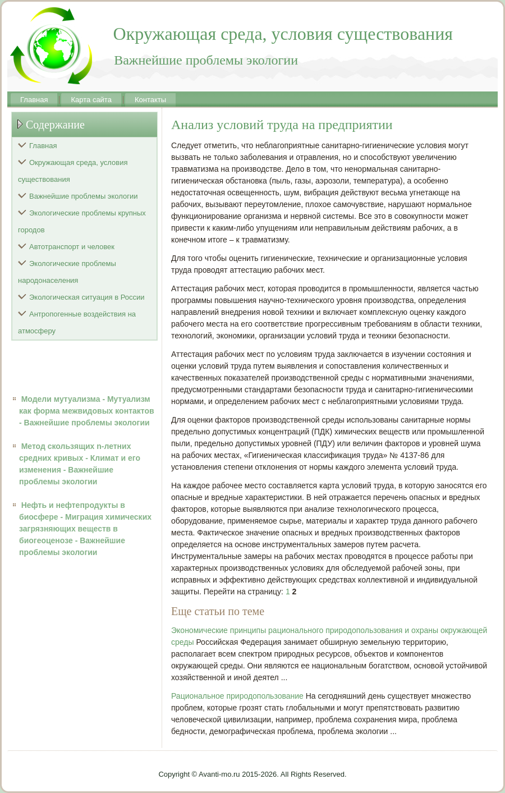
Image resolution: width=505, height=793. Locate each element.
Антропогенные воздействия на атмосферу (77, 322)
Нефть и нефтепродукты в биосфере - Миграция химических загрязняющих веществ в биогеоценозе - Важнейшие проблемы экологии (85, 529)
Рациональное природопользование (237, 695)
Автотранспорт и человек (71, 246)
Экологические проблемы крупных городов (82, 221)
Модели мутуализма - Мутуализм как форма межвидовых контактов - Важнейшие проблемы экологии (86, 411)
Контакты (150, 99)
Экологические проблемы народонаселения (67, 272)
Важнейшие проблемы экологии (83, 196)
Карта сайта (91, 99)
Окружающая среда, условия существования (73, 171)
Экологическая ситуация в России (87, 297)
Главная (34, 99)
